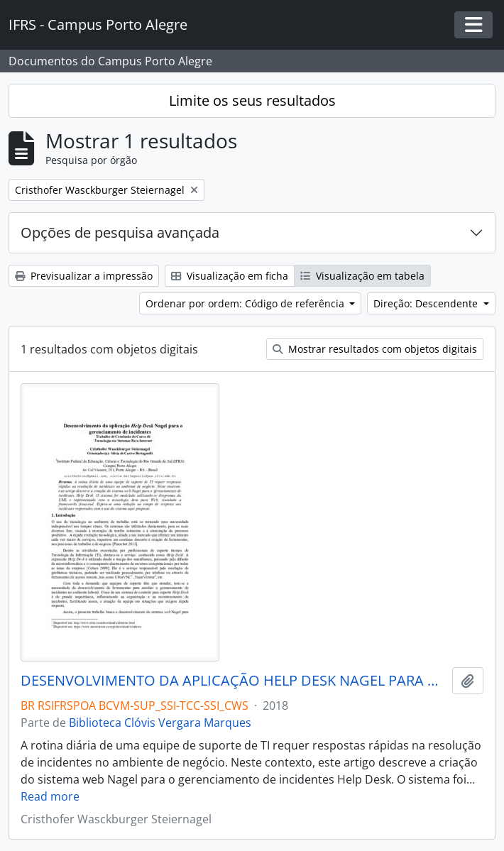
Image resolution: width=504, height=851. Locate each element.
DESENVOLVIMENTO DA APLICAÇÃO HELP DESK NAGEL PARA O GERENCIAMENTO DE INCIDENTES (234, 680)
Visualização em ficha (229, 275)
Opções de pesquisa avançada (120, 232)
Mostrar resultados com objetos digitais (375, 349)
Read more (50, 796)
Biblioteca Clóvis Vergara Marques (160, 722)
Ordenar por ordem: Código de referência (246, 303)
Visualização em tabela (362, 275)
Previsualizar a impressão (84, 275)
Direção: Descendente (427, 303)
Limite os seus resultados (252, 100)
